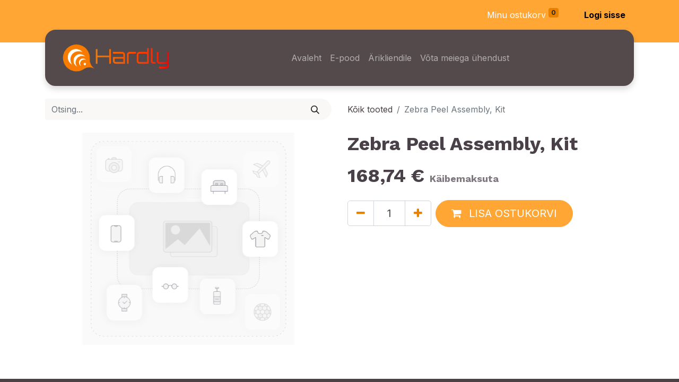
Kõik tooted (370, 109)
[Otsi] (315, 109)
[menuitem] (306, 57)
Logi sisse (604, 15)
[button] (504, 213)
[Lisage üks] (418, 213)
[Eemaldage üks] (360, 213)
